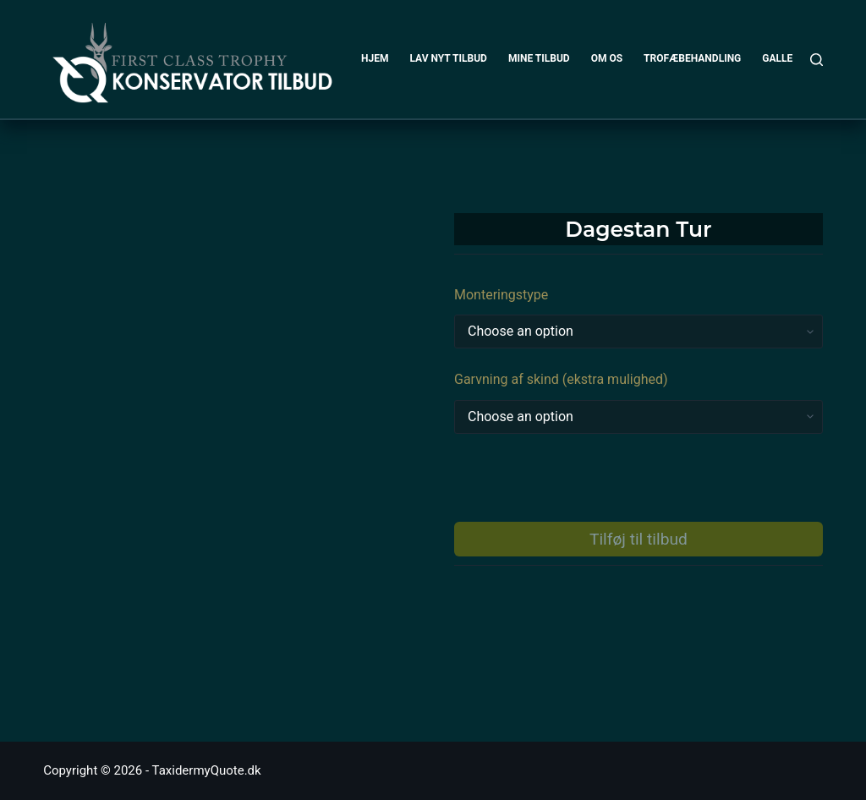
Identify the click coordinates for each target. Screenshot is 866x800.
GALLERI (782, 58)
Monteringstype (501, 295)
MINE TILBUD (539, 58)
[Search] (816, 59)
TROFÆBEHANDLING (692, 58)
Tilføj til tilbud (638, 539)
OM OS (606, 58)
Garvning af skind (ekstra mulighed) (561, 379)
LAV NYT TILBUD (447, 58)
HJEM (374, 58)
